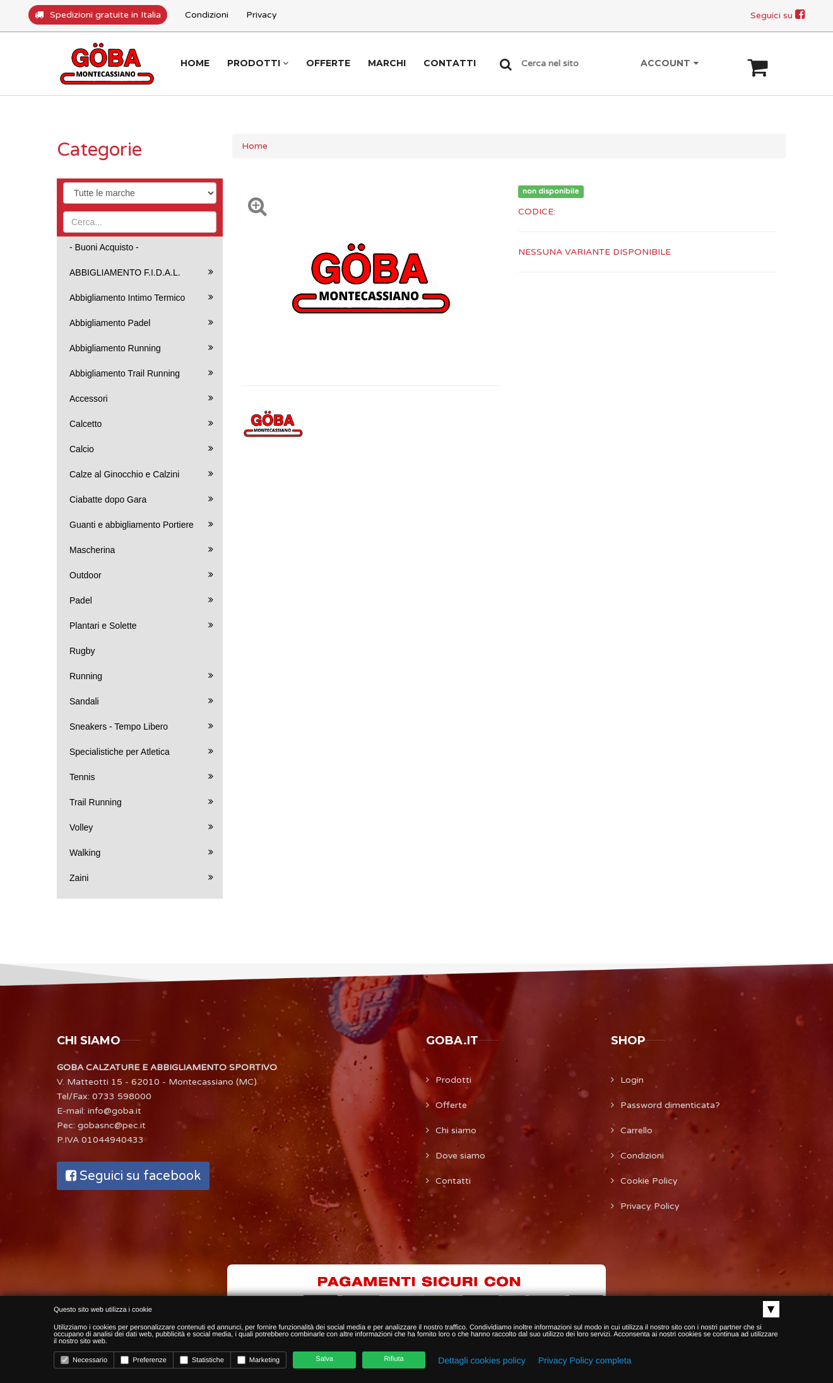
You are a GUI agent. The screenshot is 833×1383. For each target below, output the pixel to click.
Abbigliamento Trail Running (124, 373)
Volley (81, 827)
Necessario (84, 1360)
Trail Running (95, 802)
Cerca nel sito (550, 63)
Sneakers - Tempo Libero (118, 726)
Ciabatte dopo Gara (107, 499)
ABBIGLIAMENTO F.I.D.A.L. (124, 272)
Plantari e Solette (103, 626)
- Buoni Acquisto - (104, 247)
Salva (324, 1359)
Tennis (82, 777)
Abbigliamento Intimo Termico (127, 298)
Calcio (81, 449)
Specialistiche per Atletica (119, 752)
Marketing (258, 1360)
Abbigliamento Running (115, 348)
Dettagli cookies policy (482, 1360)
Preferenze (144, 1360)
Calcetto (85, 424)
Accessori (88, 399)
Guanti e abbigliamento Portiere (131, 525)
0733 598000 (121, 1096)
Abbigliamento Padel (109, 323)
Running (85, 676)
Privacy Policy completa (585, 1360)
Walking (84, 853)
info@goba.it (114, 1111)
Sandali (84, 701)
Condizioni (206, 14)
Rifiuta (394, 1359)
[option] (274, 424)
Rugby (82, 651)
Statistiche (202, 1360)
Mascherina (92, 550)
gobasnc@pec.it (112, 1125)
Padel (80, 600)
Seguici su (777, 15)
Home (255, 146)
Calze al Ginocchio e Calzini (124, 474)
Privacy (261, 14)
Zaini (78, 878)
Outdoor (85, 575)
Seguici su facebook (133, 1176)
